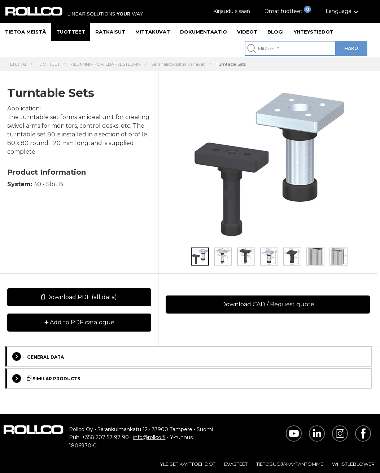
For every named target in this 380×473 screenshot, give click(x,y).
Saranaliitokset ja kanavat (178, 64)
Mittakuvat (152, 32)
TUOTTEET (48, 64)
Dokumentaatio (203, 32)
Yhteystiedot (313, 32)
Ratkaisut (110, 32)
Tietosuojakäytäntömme (289, 464)
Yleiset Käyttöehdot (187, 464)
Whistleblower (353, 464)
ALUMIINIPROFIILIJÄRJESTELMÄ (105, 64)
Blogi (275, 32)
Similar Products (46, 378)
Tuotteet (70, 32)
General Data (38, 356)
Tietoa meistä (25, 32)
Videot (247, 32)
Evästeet (236, 464)
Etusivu (18, 64)
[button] (342, 11)
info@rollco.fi (149, 437)
